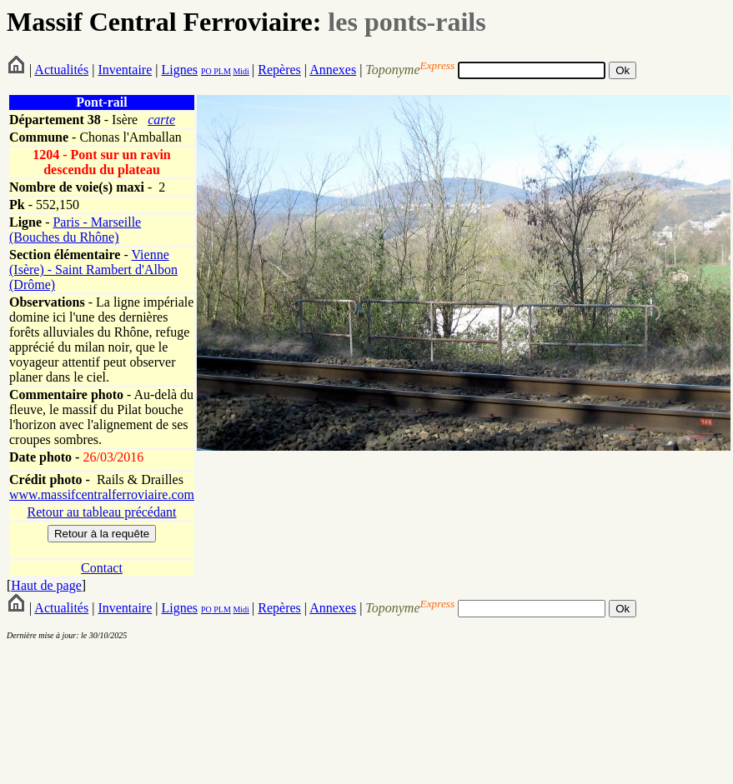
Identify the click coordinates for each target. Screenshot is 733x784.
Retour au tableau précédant (101, 512)
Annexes (332, 69)
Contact (102, 568)
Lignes (179, 69)
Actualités (61, 69)
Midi (241, 71)
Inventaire (125, 69)
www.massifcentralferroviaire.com (101, 494)
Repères (279, 69)
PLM (221, 71)
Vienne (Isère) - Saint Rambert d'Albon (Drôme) (93, 269)
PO (206, 71)
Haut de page (46, 585)
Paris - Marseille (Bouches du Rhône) (75, 229)
